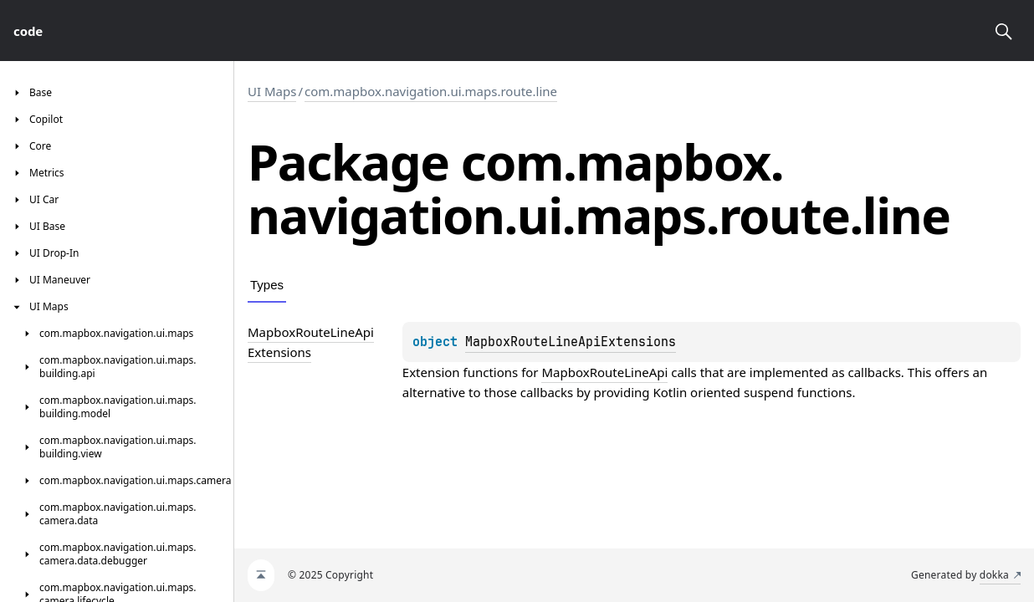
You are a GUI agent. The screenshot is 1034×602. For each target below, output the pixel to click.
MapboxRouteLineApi (604, 372)
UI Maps (272, 91)
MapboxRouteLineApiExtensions (570, 342)
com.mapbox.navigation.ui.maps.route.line (431, 91)
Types (267, 285)
